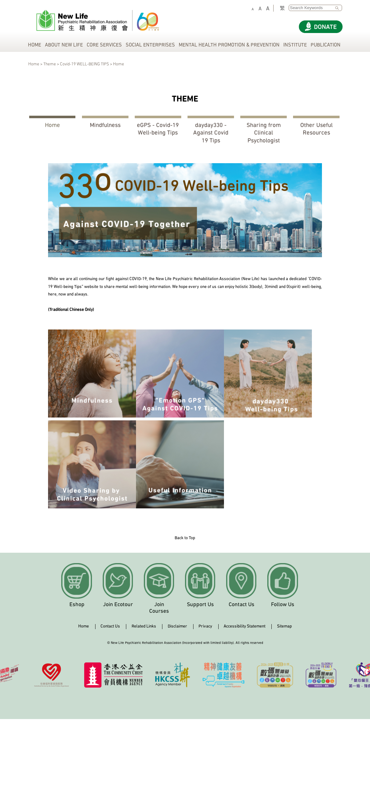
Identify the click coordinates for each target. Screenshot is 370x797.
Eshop (76, 604)
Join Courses (159, 608)
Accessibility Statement (244, 626)
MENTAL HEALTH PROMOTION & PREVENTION (229, 45)
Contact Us (241, 604)
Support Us (200, 604)
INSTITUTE (295, 45)
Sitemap (284, 626)
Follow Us (282, 604)
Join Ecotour (118, 604)
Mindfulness (105, 126)
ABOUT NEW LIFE (64, 45)
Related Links (144, 626)
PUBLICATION (325, 45)
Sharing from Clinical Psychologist (264, 133)
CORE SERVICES (104, 45)
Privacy (205, 626)
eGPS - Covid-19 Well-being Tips (158, 129)
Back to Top (185, 538)
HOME (34, 45)
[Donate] (321, 26)
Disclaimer (177, 626)
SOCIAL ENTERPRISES (150, 45)
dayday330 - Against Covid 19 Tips (210, 133)
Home (52, 126)
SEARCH (338, 8)
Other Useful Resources (316, 129)
